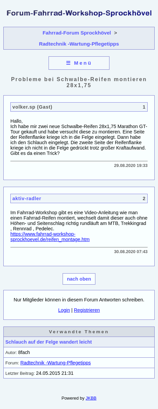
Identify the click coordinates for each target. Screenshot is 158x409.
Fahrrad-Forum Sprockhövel (77, 33)
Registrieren (87, 310)
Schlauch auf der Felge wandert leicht (48, 342)
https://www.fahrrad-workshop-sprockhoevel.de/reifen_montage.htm (50, 236)
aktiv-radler (26, 198)
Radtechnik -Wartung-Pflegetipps (79, 44)
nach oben (79, 279)
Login (64, 310)
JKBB (91, 398)
